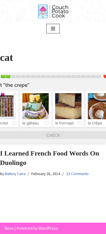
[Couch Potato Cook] (53, 11)
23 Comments (77, 173)
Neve (9, 228)
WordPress (48, 228)
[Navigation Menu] (53, 28)
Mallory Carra (15, 173)
